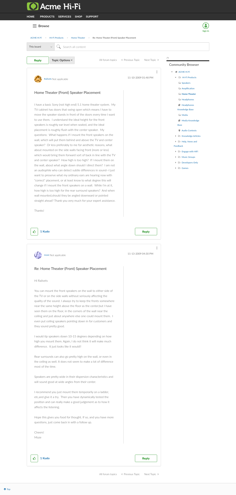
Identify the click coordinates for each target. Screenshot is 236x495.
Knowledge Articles (191, 136)
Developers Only (190, 162)
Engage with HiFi (190, 151)
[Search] (131, 46)
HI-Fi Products (56, 37)
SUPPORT (92, 16)
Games (185, 168)
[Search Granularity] (40, 46)
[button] (157, 72)
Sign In (205, 30)
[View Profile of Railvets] (48, 78)
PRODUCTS (47, 16)
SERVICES (64, 16)
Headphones (188, 99)
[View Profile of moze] (46, 254)
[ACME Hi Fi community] (172, 71)
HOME (30, 16)
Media (185, 115)
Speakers (186, 82)
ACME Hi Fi (36, 37)
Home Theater (78, 37)
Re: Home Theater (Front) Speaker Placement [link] (114, 37)
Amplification (188, 88)
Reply (146, 231)
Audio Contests (189, 130)
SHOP (78, 16)
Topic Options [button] (61, 60)
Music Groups (188, 157)
